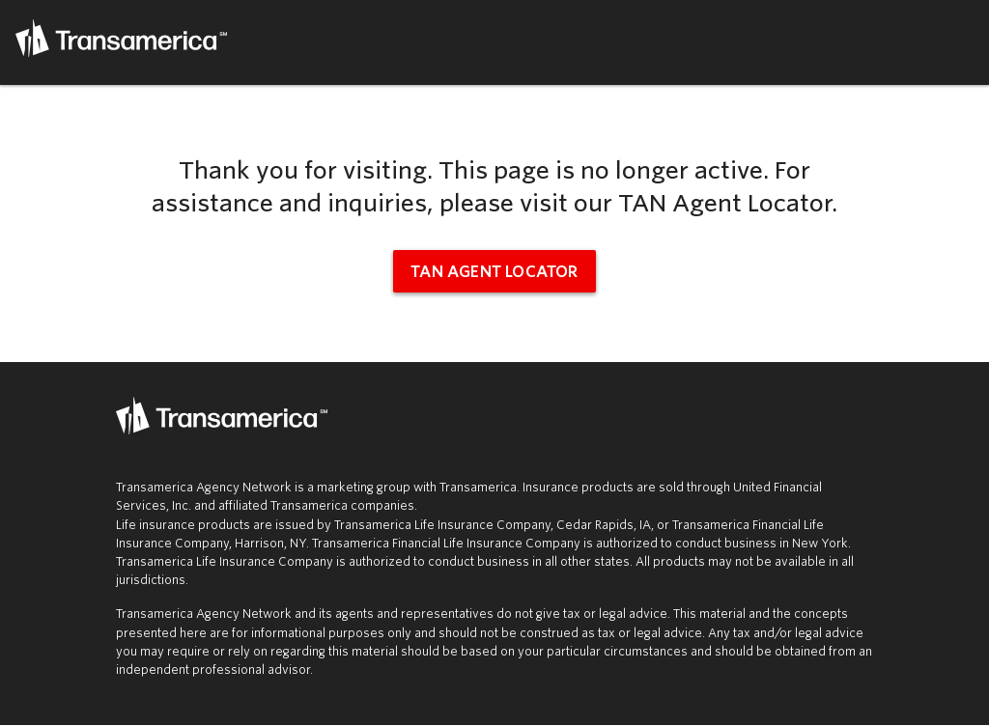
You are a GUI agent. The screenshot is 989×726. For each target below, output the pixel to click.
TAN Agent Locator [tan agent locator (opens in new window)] (494, 272)
